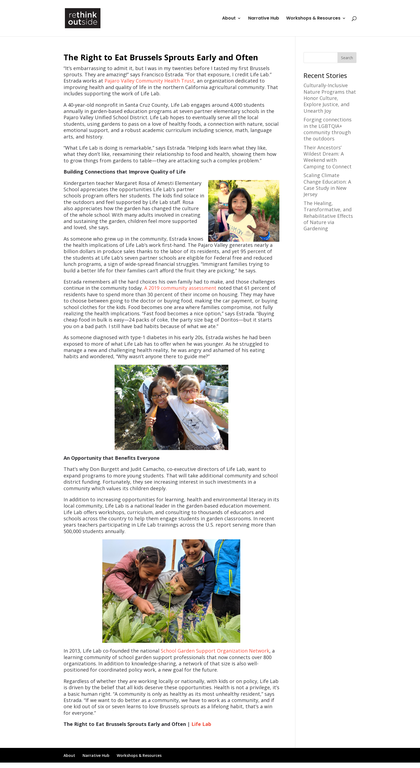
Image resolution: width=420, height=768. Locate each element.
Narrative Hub (263, 18)
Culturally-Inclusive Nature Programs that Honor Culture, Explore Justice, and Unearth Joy (330, 98)
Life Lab (201, 724)
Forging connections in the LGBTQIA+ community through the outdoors (328, 129)
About (229, 18)
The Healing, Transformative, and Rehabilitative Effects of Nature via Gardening (328, 216)
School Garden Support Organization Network (215, 650)
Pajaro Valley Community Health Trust (149, 80)
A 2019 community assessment (180, 288)
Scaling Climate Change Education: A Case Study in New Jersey (327, 184)
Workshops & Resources (313, 18)
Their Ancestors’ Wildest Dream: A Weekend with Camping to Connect (328, 157)
